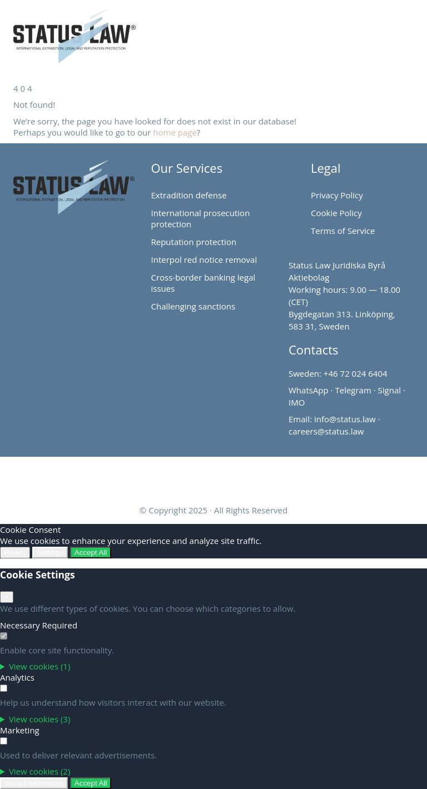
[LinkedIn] (172, 477)
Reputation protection (194, 241)
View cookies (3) (39, 719)
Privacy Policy (337, 195)
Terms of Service (343, 230)
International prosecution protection (200, 218)
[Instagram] (227, 477)
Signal (389, 390)
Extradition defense (189, 195)
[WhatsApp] (255, 477)
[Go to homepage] (62, 30)
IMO (297, 402)
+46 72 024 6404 (356, 373)
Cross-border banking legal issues (203, 283)
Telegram (353, 390)
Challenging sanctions (193, 306)
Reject (15, 552)
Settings (50, 552)
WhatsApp (309, 390)
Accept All (91, 552)
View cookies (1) (39, 666)
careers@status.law (326, 431)
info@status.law (345, 419)
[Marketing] (3, 741)
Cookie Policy (336, 212)
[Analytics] (3, 688)
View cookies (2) (39, 771)
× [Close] (6, 597)
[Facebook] (199, 477)
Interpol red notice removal (204, 259)
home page (175, 132)
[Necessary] (3, 636)
